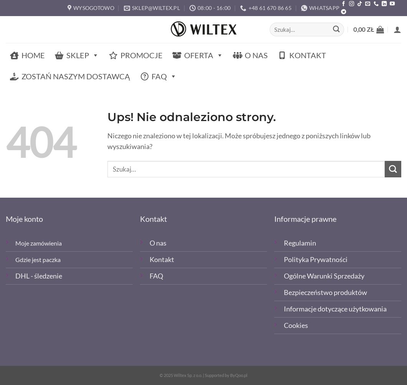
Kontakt (307, 55)
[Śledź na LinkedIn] (384, 4)
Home (33, 55)
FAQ (164, 76)
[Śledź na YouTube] (392, 4)
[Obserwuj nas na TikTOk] (359, 4)
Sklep (82, 55)
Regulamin (300, 243)
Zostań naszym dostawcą (75, 76)
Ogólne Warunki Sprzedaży (324, 276)
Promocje (141, 55)
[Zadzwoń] (376, 4)
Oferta (203, 55)
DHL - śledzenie (38, 276)
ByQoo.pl (238, 375)
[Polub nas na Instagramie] (351, 4)
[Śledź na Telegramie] (343, 12)
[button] (368, 29)
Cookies (296, 325)
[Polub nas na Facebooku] (343, 4)
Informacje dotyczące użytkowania (335, 309)
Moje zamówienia (38, 243)
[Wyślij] (336, 30)
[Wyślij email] (367, 4)
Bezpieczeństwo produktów (325, 292)
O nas (256, 55)
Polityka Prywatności (316, 260)
